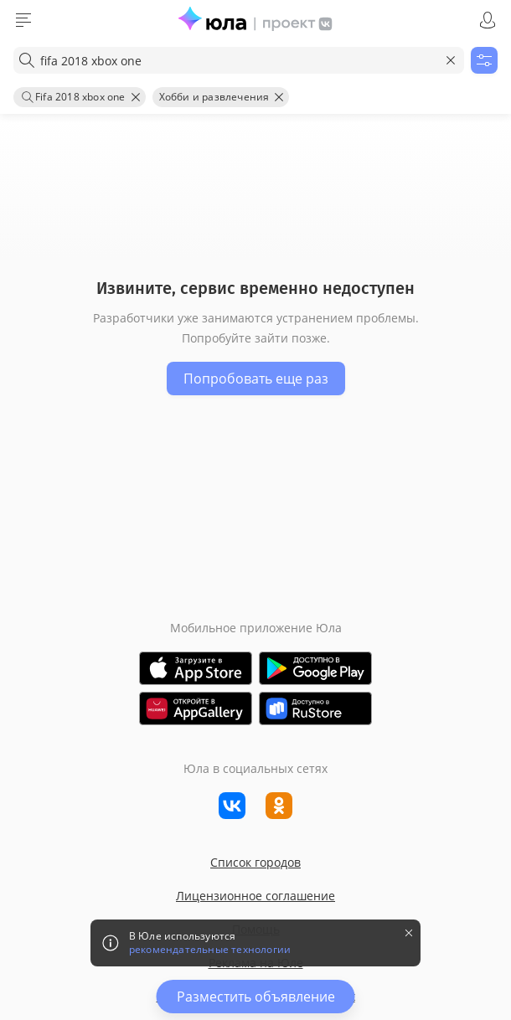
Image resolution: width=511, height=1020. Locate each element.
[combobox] (238, 60)
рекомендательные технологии (210, 949)
